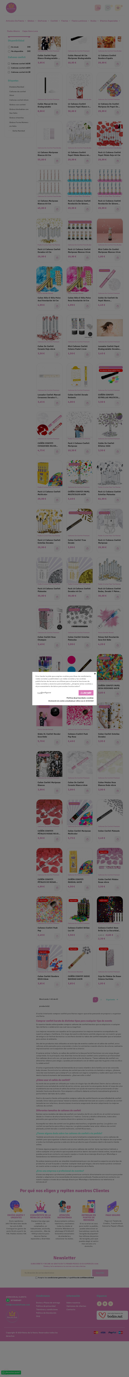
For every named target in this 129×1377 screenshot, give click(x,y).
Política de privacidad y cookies (80, 698)
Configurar (44, 692)
